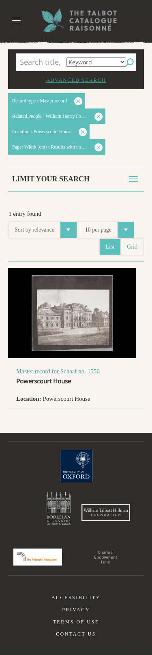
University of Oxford (76, 466)
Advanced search (76, 80)
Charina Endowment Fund (105, 557)
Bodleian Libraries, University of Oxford (59, 508)
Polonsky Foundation (37, 557)
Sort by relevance (46, 230)
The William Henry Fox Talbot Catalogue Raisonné (76, 20)
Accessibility (76, 597)
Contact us (76, 634)
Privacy (76, 609)
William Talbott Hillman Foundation (105, 512)
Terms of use (76, 622)
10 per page (109, 230)
